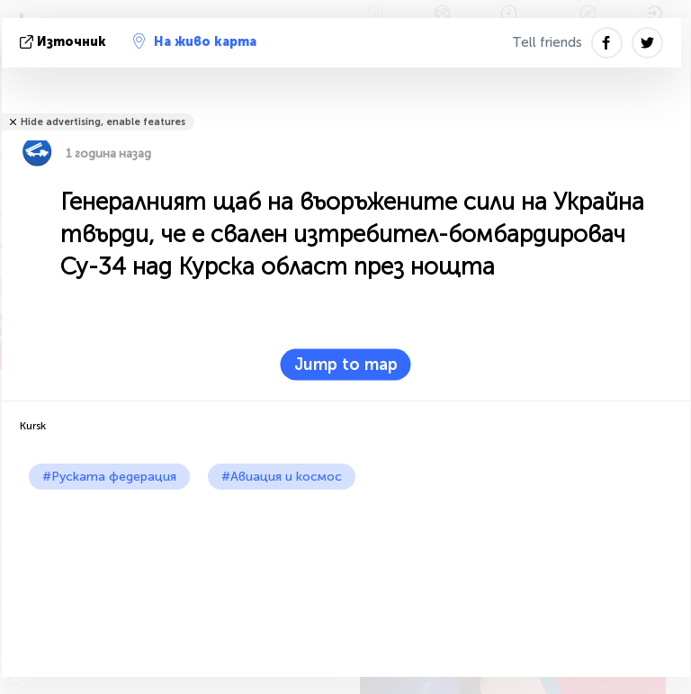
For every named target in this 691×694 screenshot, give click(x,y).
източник (64, 42)
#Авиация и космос (281, 476)
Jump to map (346, 364)
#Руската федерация (109, 476)
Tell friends (547, 42)
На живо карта (194, 41)
